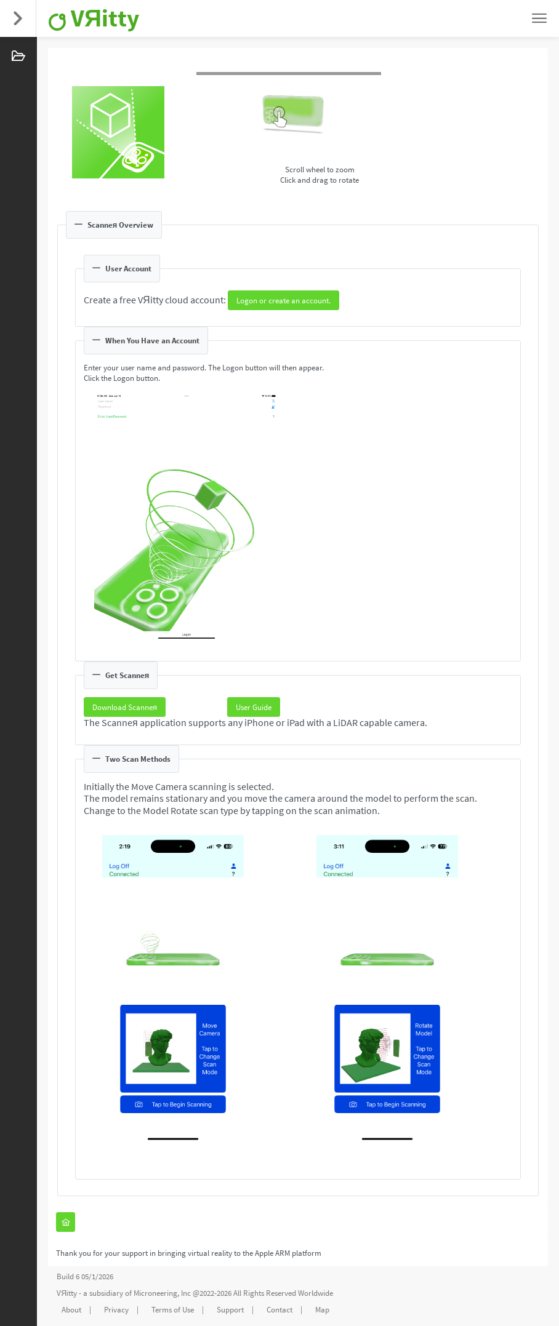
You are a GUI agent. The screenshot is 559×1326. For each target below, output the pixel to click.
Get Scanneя (120, 675)
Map (322, 1309)
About (71, 1309)
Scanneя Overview (113, 225)
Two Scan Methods (131, 759)
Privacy (116, 1309)
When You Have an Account (145, 340)
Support (230, 1309)
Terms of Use (172, 1309)
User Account (121, 268)
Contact (279, 1309)
